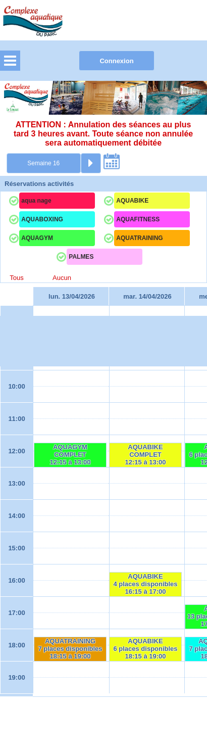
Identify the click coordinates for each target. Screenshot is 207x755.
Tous (16, 277)
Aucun (62, 277)
